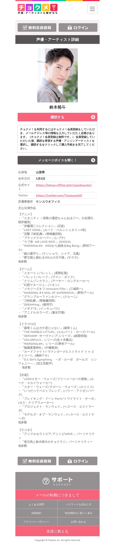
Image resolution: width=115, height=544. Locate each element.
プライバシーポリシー (36, 521)
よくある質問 (36, 504)
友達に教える (57, 531)
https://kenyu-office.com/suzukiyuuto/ (64, 185)
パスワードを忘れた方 (78, 504)
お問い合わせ (78, 521)
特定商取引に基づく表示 (78, 513)
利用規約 (36, 513)
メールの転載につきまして (57, 495)
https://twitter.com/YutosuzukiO (59, 195)
